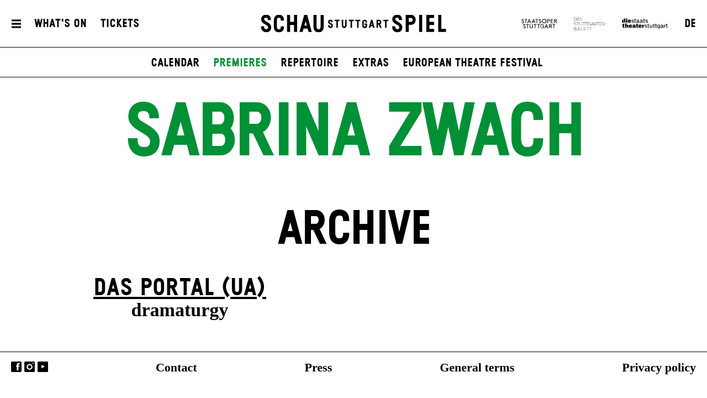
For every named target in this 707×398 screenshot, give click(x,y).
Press (319, 367)
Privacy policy (659, 367)
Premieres (240, 63)
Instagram (29, 367)
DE (690, 24)
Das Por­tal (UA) (179, 288)
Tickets (120, 24)
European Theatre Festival (472, 63)
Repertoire (310, 63)
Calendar (175, 63)
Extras (370, 63)
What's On (60, 24)
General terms (477, 367)
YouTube (43, 367)
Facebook (16, 367)
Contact (176, 367)
